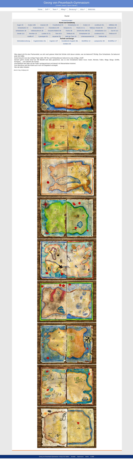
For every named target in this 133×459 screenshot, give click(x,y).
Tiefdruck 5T (24, 37)
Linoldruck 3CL (100, 25)
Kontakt (73, 457)
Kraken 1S (87, 25)
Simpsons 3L (67, 28)
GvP (47, 9)
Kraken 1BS (31, 25)
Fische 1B (75, 31)
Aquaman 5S (62, 37)
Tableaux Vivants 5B (97, 28)
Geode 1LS (32, 34)
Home (40, 9)
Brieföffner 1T (113, 41)
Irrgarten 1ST (53, 41)
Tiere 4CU (71, 34)
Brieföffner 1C (86, 41)
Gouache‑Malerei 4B (60, 31)
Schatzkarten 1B (25, 31)
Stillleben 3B (114, 25)
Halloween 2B (113, 28)
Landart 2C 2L (58, 34)
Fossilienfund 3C (57, 25)
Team (55, 9)
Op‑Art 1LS (19, 34)
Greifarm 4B (67, 44)
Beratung (73, 9)
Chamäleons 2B (53, 28)
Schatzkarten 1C (21, 28)
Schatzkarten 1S (73, 25)
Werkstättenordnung (22, 41)
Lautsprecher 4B (100, 41)
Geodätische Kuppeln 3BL (70, 41)
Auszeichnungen (67, 20)
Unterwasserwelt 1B (94, 37)
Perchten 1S (44, 34)
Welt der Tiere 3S (77, 37)
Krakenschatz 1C (37, 28)
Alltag (63, 9)
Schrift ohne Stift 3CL (90, 31)
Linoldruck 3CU (113, 34)
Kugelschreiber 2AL (39, 41)
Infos (82, 9)
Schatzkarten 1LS (108, 31)
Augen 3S (19, 25)
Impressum (80, 457)
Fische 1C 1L (81, 28)
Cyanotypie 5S (49, 37)
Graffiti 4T (36, 37)
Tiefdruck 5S (83, 34)
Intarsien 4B (43, 25)
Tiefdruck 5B (110, 37)
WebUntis (91, 9)
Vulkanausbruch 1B (42, 31)
